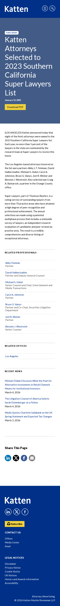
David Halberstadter (16, 272)
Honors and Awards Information (22, 579)
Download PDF (15, 107)
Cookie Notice (12, 571)
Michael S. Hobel (14, 282)
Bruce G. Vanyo (13, 304)
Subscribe (14, 523)
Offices (9, 538)
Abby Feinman (12, 262)
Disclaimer (10, 563)
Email (8, 546)
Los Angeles (11, 356)
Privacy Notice (13, 567)
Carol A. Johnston (14, 294)
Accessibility (11, 583)
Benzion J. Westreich (16, 326)
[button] (8, 458)
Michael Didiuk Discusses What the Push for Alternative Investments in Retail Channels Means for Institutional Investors (28, 384)
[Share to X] (16, 458)
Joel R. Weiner (12, 316)
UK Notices (11, 575)
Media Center (12, 542)
